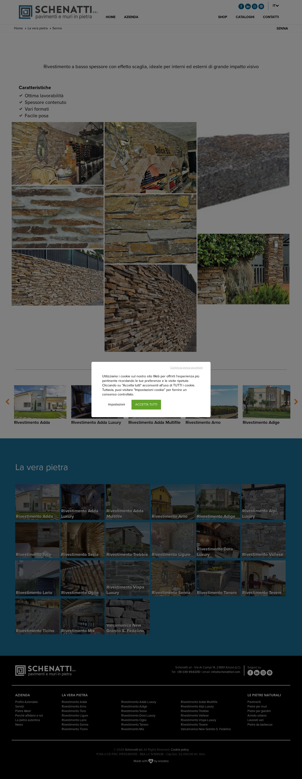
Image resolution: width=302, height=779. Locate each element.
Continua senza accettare (186, 367)
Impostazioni (116, 404)
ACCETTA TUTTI (146, 404)
